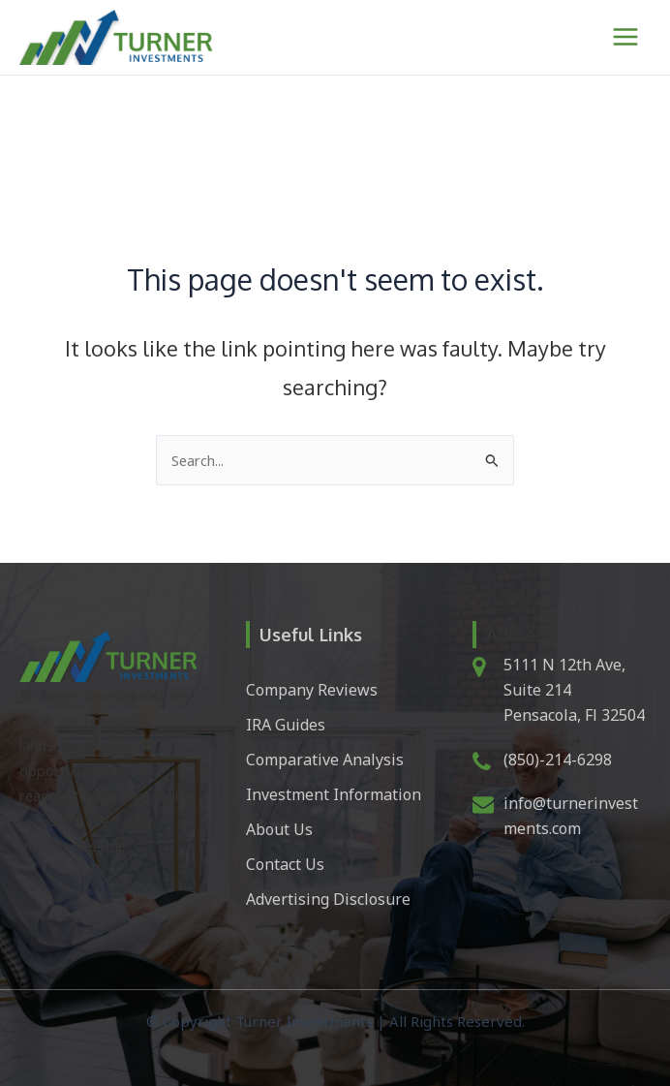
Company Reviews (312, 689)
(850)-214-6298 (557, 759)
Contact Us (285, 864)
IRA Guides (285, 724)
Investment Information (333, 794)
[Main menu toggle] (625, 37)
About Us (279, 829)
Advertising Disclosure (328, 899)
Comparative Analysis (325, 759)
